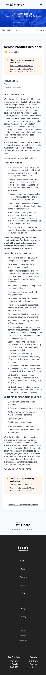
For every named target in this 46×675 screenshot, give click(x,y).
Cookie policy (27, 529)
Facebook (23, 635)
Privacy (23, 617)
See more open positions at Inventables (23, 505)
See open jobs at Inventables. (21, 66)
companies (7, 30)
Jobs (23, 601)
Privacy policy (16, 529)
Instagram (23, 641)
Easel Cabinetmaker (28, 158)
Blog (23, 609)
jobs (18, 30)
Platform (23, 577)
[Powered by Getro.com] (23, 524)
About (23, 585)
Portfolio (23, 561)
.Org (23, 593)
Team (23, 569)
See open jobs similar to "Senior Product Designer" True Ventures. (23, 70)
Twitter (23, 630)
